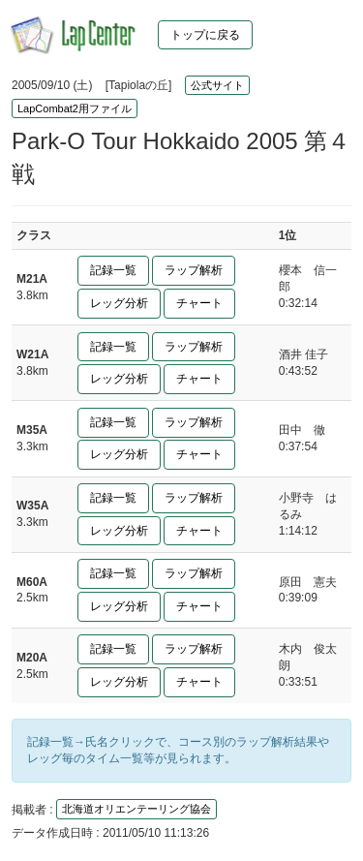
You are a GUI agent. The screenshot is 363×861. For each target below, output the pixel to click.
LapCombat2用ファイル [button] (74, 108)
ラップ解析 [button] (194, 270)
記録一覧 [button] (113, 270)
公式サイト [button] (217, 85)
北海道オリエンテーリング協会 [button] (136, 809)
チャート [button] (199, 303)
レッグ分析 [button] (119, 303)
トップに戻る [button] (205, 35)
